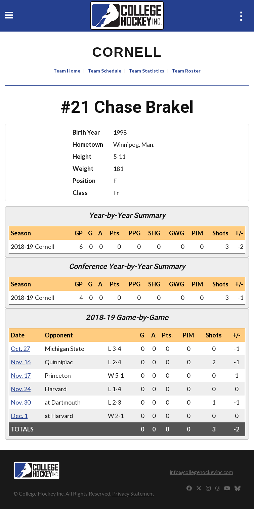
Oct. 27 (20, 348)
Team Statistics (146, 71)
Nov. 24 (21, 388)
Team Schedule (104, 71)
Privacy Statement (133, 493)
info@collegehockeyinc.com (201, 472)
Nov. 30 (21, 402)
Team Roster (186, 71)
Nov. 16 (21, 362)
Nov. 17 (21, 375)
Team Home (66, 71)
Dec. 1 (19, 415)
